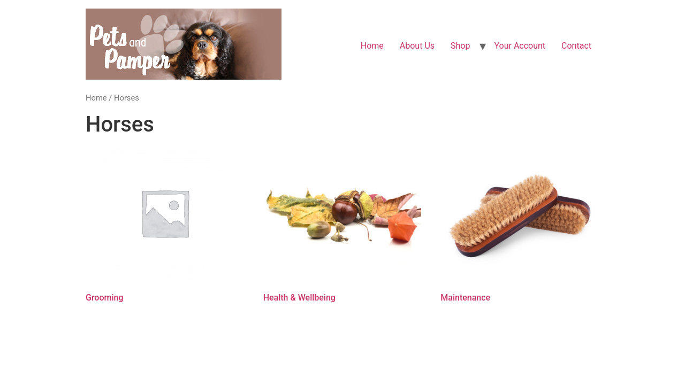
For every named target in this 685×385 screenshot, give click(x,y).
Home (372, 46)
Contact (576, 46)
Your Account (519, 46)
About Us (417, 46)
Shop (460, 46)
